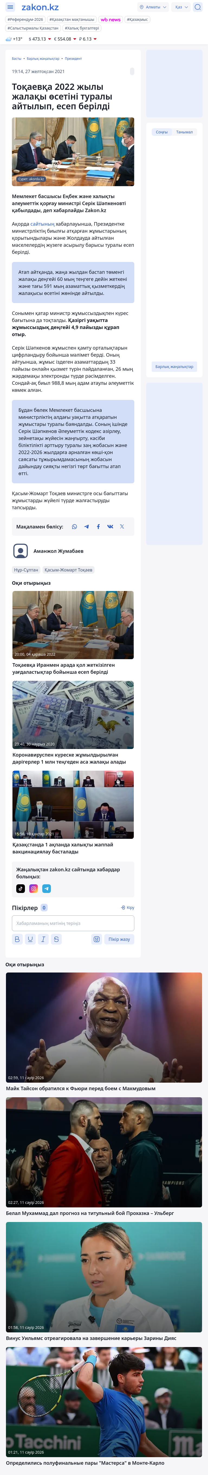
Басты (16, 58)
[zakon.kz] (40, 7)
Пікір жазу (119, 939)
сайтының (43, 224)
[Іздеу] (198, 7)
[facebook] (98, 526)
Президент (73, 58)
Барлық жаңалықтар (43, 58)
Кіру (130, 907)
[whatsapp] (74, 526)
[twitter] (122, 526)
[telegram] (86, 526)
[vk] (110, 526)
